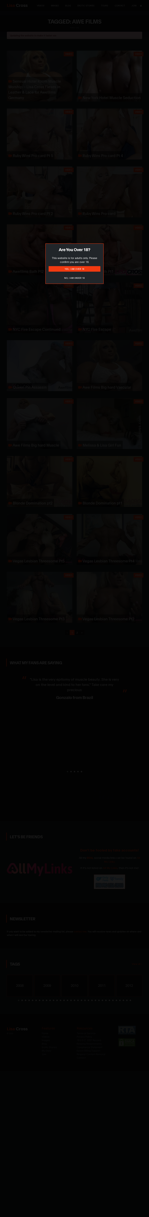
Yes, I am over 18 (74, 268)
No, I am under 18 (74, 277)
